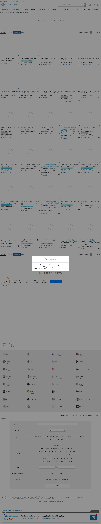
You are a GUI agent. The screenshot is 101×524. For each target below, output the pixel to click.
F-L (53, 495)
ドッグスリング (46, 9)
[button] (99, 32)
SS (45, 485)
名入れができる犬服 (36, 9)
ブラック (69, 476)
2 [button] (92, 32)
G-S (44, 498)
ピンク (53, 473)
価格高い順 (56, 516)
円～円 (58, 504)
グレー (62, 476)
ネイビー (71, 473)
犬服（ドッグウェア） (10, 12)
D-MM (51, 488)
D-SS (40, 488)
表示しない (54, 510)
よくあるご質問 (76, 9)
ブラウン (55, 476)
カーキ (49, 476)
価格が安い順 (10, 32)
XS (41, 485)
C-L (55, 491)
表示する (62, 510)
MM (52, 485)
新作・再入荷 (15, 9)
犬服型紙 (66, 9)
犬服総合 (25, 9)
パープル (79, 473)
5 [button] (97, 32)
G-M (48, 498)
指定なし (57, 482)
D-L (61, 488)
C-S (46, 491)
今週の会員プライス (6, 9)
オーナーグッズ (56, 9)
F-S (44, 495)
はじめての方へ (86, 9)
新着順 (22, 32)
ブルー (65, 473)
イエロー (38, 473)
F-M (49, 495)
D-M (56, 488)
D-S (46, 488)
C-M (50, 491)
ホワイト (31, 473)
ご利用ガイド (95, 9)
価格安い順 (65, 516)
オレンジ (46, 473)
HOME (1, 12)
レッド (59, 473)
